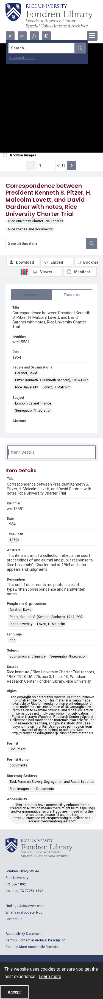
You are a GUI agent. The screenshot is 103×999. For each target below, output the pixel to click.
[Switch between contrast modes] (46, 35)
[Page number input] (46, 165)
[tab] (31, 295)
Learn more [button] (50, 976)
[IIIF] (24, 271)
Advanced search (22, 58)
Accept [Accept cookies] (14, 992)
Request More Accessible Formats (31, 947)
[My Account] (34, 35)
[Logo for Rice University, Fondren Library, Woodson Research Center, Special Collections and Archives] (39, 848)
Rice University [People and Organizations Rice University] (26, 387)
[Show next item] (71, 165)
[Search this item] (46, 243)
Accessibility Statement (23, 934)
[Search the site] (41, 48)
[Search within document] (91, 243)
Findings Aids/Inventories (24, 906)
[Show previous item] (30, 165)
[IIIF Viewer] (46, 272)
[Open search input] (10, 35)
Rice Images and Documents (30, 229)
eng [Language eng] (12, 640)
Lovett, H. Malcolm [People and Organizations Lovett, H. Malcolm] (57, 387)
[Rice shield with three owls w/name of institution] (49, 15)
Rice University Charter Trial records (35, 221)
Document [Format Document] (18, 749)
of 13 (61, 165)
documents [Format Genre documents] (18, 765)
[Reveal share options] (22, 35)
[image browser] (20, 155)
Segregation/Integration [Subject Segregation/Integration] (33, 410)
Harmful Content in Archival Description (35, 940)
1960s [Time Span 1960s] (14, 540)
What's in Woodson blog (23, 912)
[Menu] (92, 36)
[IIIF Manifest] (80, 272)
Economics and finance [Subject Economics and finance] (33, 403)
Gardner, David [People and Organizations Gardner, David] (26, 373)
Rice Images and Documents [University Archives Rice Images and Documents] (32, 789)
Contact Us (14, 919)
